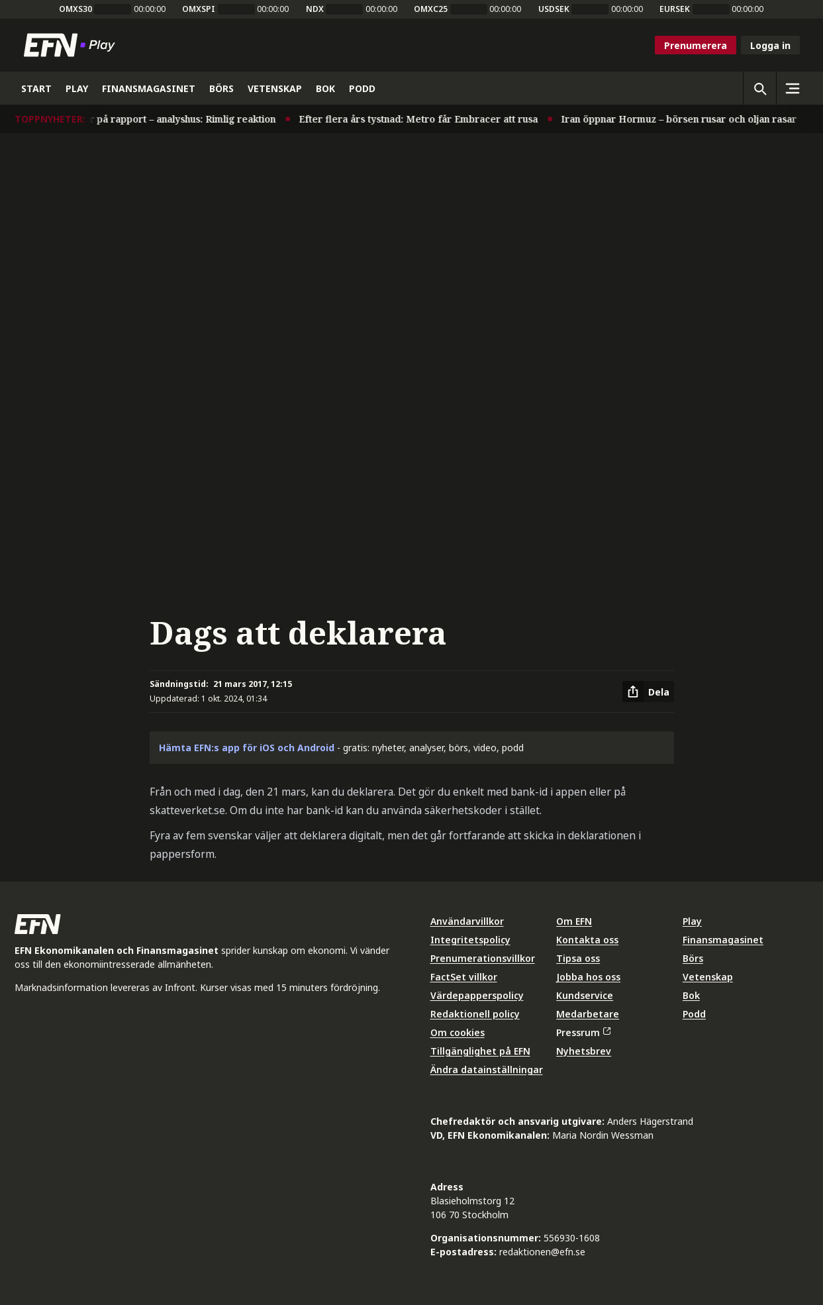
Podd (694, 1014)
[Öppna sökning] (759, 88)
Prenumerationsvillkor (482, 958)
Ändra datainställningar (486, 1069)
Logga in (770, 45)
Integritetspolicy (470, 939)
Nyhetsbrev (583, 1051)
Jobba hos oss (588, 976)
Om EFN (574, 921)
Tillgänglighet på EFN (480, 1051)
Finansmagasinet (723, 939)
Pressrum (583, 1032)
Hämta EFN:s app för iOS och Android (246, 747)
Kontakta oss (587, 939)
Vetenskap (708, 976)
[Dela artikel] (648, 691)
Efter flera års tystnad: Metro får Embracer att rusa (324, 119)
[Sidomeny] (792, 88)
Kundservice (584, 995)
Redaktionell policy (475, 1014)
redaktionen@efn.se (542, 1251)
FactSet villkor (463, 976)
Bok (691, 995)
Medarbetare (587, 1014)
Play (692, 921)
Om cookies (457, 1032)
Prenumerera (695, 45)
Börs (693, 958)
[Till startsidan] (72, 45)
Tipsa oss (578, 958)
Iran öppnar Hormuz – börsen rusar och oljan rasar (584, 119)
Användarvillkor (467, 921)
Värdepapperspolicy (477, 995)
